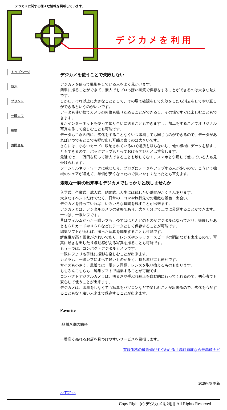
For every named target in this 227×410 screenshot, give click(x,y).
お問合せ (17, 145)
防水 (14, 86)
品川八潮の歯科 (75, 325)
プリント (17, 101)
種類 (14, 130)
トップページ (20, 72)
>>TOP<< (68, 393)
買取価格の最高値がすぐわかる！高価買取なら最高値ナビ (171, 350)
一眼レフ (17, 116)
